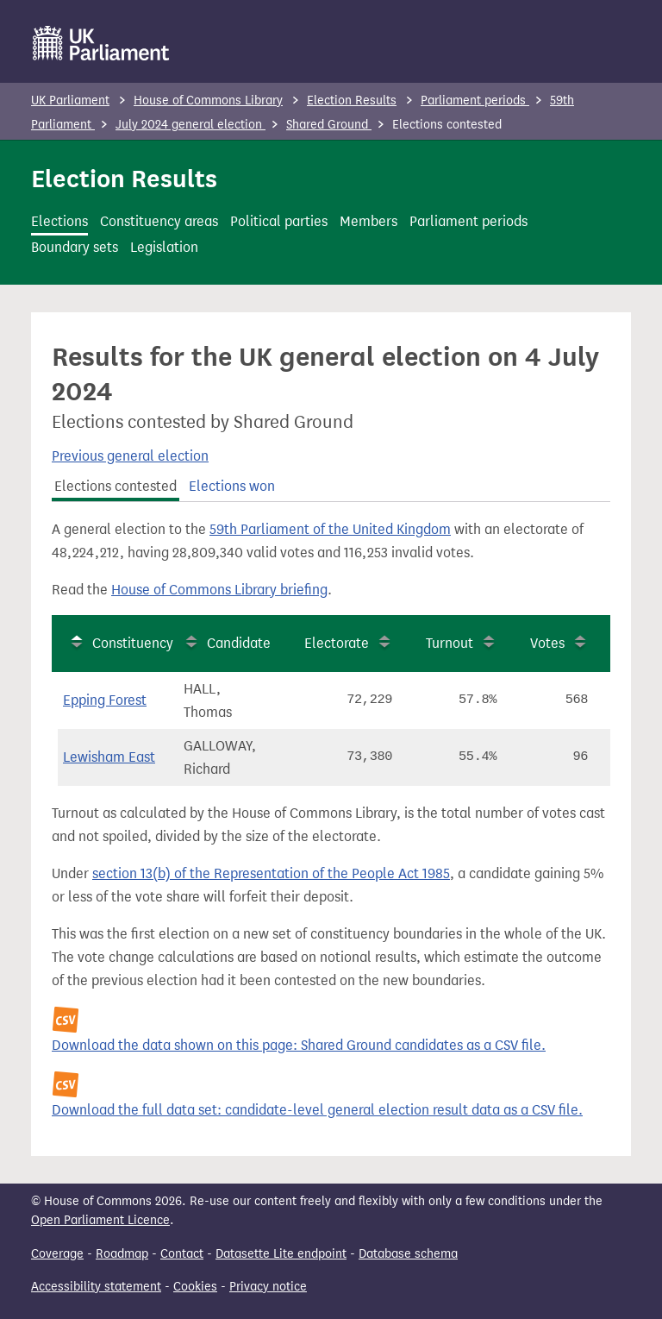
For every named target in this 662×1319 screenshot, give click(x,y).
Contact (181, 1254)
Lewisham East (109, 757)
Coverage (57, 1254)
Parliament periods (475, 100)
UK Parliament (70, 100)
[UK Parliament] (101, 43)
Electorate (336, 643)
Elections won (232, 486)
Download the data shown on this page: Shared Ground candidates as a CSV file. (299, 1045)
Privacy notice (268, 1286)
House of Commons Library (208, 100)
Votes (547, 643)
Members (368, 221)
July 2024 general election (190, 124)
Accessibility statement (96, 1286)
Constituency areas (159, 221)
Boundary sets (74, 247)
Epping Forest (105, 700)
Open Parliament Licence (100, 1220)
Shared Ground (329, 124)
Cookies (195, 1286)
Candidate (239, 643)
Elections (59, 221)
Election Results (352, 100)
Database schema (408, 1254)
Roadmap (122, 1254)
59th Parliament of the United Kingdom (330, 529)
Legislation (164, 247)
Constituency (132, 643)
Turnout (449, 643)
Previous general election (130, 456)
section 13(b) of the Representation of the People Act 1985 (271, 873)
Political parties (279, 221)
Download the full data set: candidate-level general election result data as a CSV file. (317, 1110)
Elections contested (115, 486)
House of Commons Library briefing (219, 589)
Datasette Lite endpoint (281, 1254)
